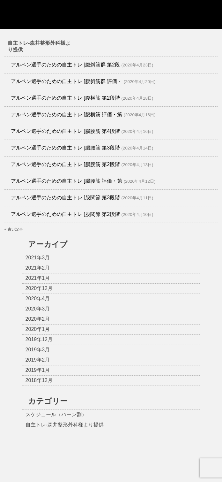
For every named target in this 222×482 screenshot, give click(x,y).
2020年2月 (38, 319)
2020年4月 (38, 298)
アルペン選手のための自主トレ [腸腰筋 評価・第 (66, 181)
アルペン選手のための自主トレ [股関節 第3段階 (65, 197)
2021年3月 (38, 257)
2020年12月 (39, 288)
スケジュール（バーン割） (56, 414)
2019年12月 (39, 339)
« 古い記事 (13, 229)
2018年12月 (39, 380)
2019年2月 (38, 360)
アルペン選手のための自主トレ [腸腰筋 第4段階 (65, 131)
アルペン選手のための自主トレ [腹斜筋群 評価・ (66, 81)
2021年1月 (38, 278)
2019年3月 (38, 349)
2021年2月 (38, 268)
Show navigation (209, 14)
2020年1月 (38, 329)
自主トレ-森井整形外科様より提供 (65, 424)
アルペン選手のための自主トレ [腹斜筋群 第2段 (65, 64)
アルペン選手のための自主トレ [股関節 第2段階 (65, 214)
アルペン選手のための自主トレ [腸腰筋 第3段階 (65, 147)
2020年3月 (38, 308)
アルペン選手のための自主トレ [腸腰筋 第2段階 (65, 164)
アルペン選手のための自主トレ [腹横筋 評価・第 (66, 114)
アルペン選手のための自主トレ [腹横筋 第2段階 (65, 98)
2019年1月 (38, 370)
